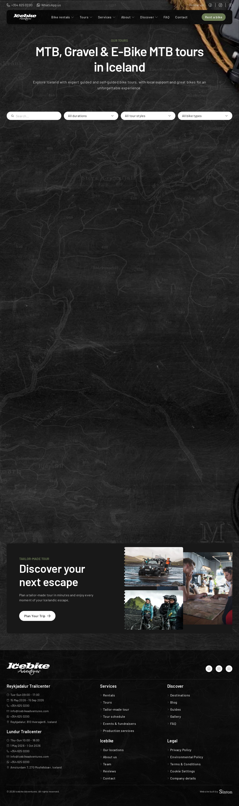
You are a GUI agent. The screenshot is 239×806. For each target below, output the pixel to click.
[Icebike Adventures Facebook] (210, 5)
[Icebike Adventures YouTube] (230, 5)
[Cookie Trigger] (182, 771)
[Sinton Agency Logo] (225, 791)
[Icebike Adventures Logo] (24, 17)
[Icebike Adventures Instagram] (220, 5)
